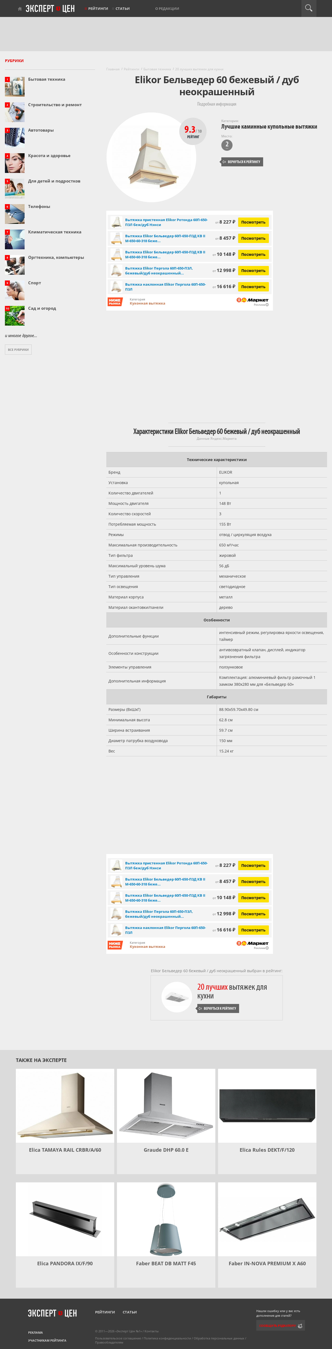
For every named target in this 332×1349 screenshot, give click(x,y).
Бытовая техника (46, 79)
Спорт (34, 282)
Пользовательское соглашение (118, 1338)
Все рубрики (18, 350)
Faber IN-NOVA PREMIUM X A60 (267, 1263)
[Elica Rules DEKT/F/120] (267, 1106)
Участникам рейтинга (47, 1340)
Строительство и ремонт (55, 104)
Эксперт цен (50, 9)
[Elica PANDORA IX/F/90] (65, 1219)
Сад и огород (42, 308)
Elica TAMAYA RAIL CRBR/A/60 (65, 1150)
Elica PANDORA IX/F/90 (65, 1263)
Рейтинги (98, 8)
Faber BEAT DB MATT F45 (166, 1263)
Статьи (123, 8)
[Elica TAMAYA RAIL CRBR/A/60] (65, 1106)
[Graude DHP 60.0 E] (166, 1106)
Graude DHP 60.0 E (166, 1150)
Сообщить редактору (277, 1326)
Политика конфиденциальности (167, 1338)
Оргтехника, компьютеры (56, 257)
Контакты (151, 1331)
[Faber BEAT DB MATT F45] (166, 1219)
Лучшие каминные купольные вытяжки (269, 126)
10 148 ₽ (224, 254)
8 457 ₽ (225, 238)
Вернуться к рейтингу (241, 161)
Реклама (35, 1332)
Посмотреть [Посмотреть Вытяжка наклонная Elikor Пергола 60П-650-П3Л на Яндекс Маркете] (253, 286)
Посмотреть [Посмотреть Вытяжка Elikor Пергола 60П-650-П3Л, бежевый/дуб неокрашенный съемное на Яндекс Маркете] (253, 270)
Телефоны (39, 206)
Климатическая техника (54, 232)
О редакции (167, 8)
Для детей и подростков (54, 181)
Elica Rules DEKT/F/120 (267, 1150)
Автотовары (41, 130)
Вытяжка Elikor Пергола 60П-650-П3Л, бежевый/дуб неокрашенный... (159, 271)
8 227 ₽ (225, 222)
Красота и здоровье (49, 155)
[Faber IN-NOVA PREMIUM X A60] (267, 1219)
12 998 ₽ (224, 270)
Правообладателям (109, 1342)
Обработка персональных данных (219, 1338)
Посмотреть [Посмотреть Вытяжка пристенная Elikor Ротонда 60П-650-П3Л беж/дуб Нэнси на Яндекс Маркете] (253, 222)
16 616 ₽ (224, 286)
